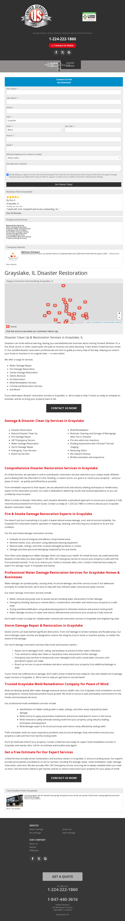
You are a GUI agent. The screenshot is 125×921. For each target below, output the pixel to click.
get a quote (62, 873)
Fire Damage (35, 829)
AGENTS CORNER (97, 63)
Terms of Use (91, 173)
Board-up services (24, 661)
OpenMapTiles (97, 319)
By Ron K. (11, 196)
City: (9, 113)
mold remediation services (108, 687)
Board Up (67, 826)
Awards (32, 843)
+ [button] (119, 310)
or (62, 45)
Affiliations (34, 847)
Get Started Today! (64, 181)
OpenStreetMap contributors (113, 319)
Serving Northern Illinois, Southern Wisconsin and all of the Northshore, (62, 33)
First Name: (12, 85)
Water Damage (36, 826)
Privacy (100, 173)
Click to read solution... (32, 795)
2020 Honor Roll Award (30, 249)
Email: (9, 141)
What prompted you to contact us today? (24, 151)
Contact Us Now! (64, 405)
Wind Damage (69, 829)
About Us (33, 840)
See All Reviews (13, 209)
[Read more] (114, 250)
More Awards (11, 261)
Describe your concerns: (16, 160)
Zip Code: (70, 123)
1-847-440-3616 (62, 896)
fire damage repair (21, 562)
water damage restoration (22, 589)
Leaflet (87, 319)
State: (9, 123)
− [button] (119, 314)
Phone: (10, 132)
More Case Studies (13, 805)
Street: (10, 104)
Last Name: (12, 95)
